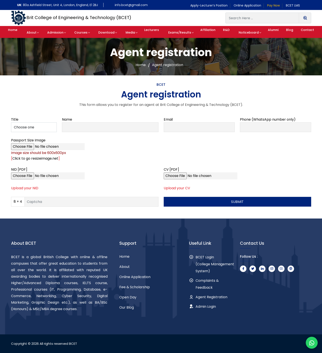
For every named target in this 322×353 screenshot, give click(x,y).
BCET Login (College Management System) (215, 264)
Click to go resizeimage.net (35, 158)
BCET (73, 343)
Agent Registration (211, 297)
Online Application (247, 5)
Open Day (127, 297)
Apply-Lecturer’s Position (209, 5)
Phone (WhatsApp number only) (268, 119)
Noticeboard (244, 32)
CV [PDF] (171, 169)
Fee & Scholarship (134, 287)
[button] (14, 31)
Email (168, 119)
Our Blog (126, 307)
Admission (55, 32)
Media (124, 32)
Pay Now (273, 5)
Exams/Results (173, 32)
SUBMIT (237, 201)
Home (141, 65)
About (33, 32)
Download (102, 32)
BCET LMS (293, 5)
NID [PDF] (19, 169)
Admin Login (206, 306)
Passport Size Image (28, 140)
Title (14, 119)
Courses (79, 32)
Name (67, 119)
